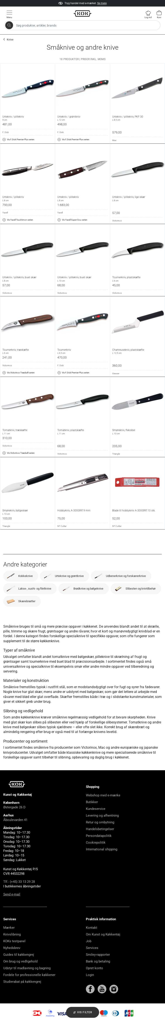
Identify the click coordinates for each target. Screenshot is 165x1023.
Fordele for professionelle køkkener (29, 975)
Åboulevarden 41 (15, 820)
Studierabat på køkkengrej (22, 982)
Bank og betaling (98, 961)
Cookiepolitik (95, 842)
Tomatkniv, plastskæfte (82, 432)
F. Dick (5, 132)
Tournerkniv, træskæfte (27, 351)
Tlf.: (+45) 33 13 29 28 (19, 882)
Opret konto (94, 968)
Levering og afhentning (102, 815)
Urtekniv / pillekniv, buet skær (27, 279)
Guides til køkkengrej (18, 955)
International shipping (101, 849)
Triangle (116, 454)
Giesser (115, 373)
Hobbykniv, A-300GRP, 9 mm (73, 510)
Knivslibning (12, 934)
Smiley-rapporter (98, 955)
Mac (114, 140)
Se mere (102, 3)
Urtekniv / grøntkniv (82, 118)
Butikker (92, 802)
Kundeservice (95, 809)
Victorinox (117, 220)
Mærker (9, 928)
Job (88, 941)
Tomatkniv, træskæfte (27, 432)
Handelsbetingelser (100, 829)
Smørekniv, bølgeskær (27, 512)
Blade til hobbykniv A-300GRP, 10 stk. (133, 510)
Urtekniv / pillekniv (27, 118)
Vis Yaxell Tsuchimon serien (17, 220)
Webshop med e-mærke (103, 795)
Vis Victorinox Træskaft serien (18, 372)
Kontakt (91, 928)
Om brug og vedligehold (20, 961)
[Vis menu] (9, 14)
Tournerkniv (82, 351)
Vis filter (82, 1012)
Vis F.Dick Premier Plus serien (18, 139)
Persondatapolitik (99, 836)
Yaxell (5, 212)
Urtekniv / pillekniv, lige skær (137, 198)
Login (90, 975)
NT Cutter (61, 526)
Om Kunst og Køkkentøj (103, 934)
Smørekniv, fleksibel (137, 432)
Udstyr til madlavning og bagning (27, 968)
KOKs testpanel (14, 941)
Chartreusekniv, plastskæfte (137, 351)
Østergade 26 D (14, 807)
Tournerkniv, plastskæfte (137, 279)
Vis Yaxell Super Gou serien (72, 220)
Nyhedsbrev (11, 948)
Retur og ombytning (100, 822)
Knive (10, 39)
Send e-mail (11, 894)
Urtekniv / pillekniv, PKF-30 (137, 118)
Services (92, 948)
